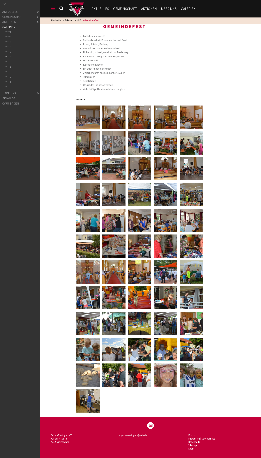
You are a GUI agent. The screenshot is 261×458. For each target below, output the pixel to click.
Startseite (56, 20)
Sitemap (192, 445)
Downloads (194, 442)
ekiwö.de (8, 98)
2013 (8, 72)
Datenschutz (208, 439)
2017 (8, 52)
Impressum (194, 439)
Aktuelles (100, 8)
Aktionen (149, 8)
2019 (8, 42)
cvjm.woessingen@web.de (133, 435)
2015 (8, 62)
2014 (8, 67)
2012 (8, 77)
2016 (78, 20)
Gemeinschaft (125, 8)
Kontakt (192, 435)
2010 (8, 87)
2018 (8, 47)
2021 (8, 32)
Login (191, 449)
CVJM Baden (10, 104)
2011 (8, 82)
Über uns (169, 8)
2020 (8, 37)
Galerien (188, 8)
